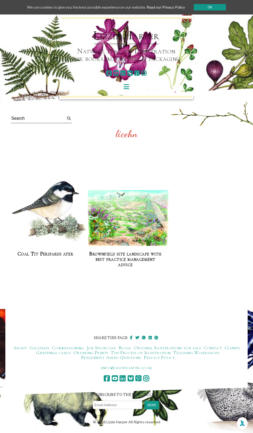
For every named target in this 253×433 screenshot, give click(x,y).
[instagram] (143, 73)
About (20, 348)
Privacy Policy (159, 357)
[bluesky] (129, 73)
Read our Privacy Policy (167, 7)
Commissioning (68, 348)
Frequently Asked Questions (111, 357)
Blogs (124, 348)
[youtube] (115, 73)
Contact (213, 348)
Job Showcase (101, 348)
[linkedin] (122, 73)
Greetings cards (53, 352)
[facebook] (108, 73)
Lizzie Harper (126, 35)
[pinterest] (136, 73)
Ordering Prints (90, 352)
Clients (232, 348)
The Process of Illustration (140, 352)
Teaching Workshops (196, 352)
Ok (212, 7)
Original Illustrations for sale (167, 348)
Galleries (39, 348)
